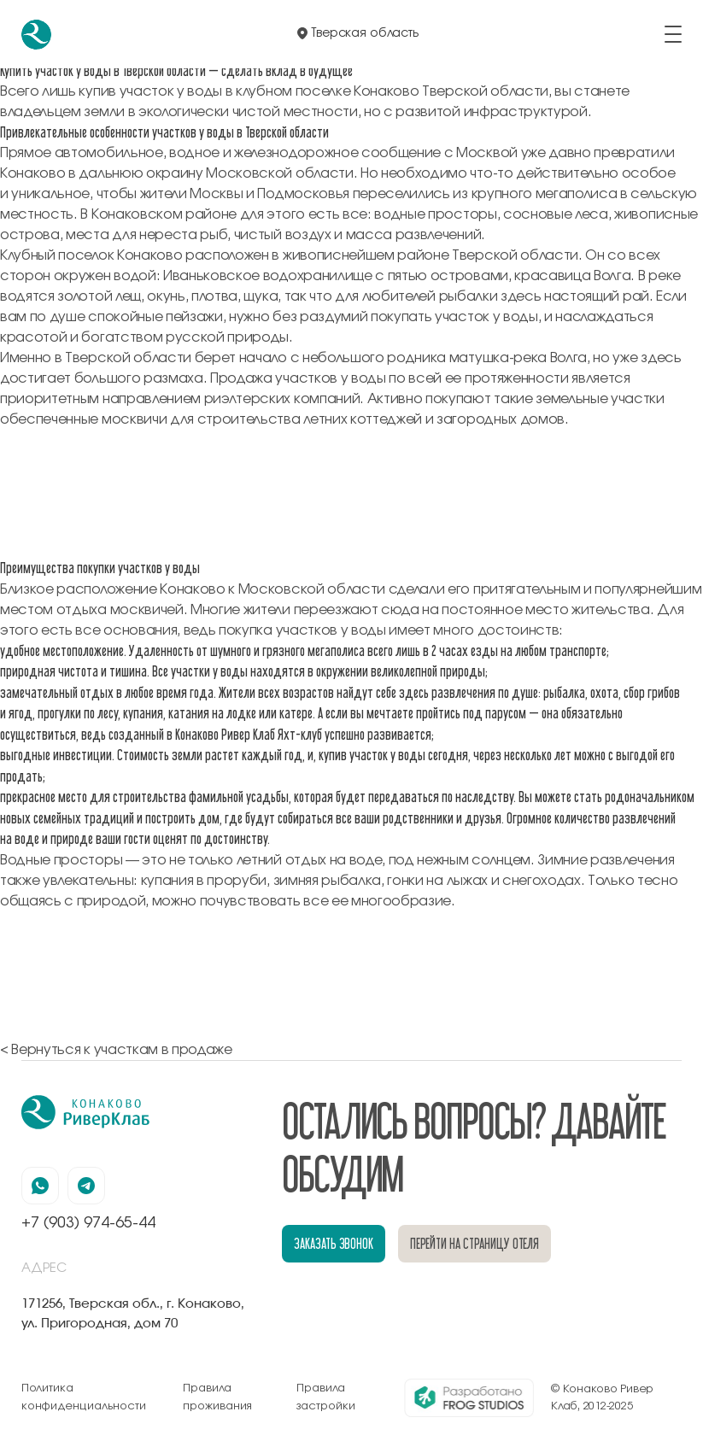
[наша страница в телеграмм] (86, 1186)
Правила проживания (217, 1397)
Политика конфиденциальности (83, 1397)
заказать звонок (333, 1243)
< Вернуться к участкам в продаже (116, 1050)
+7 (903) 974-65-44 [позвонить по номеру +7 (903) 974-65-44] (88, 1223)
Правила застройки (325, 1397)
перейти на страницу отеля (475, 1243)
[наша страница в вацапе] (40, 1186)
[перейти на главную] (36, 35)
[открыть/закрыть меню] (673, 34)
